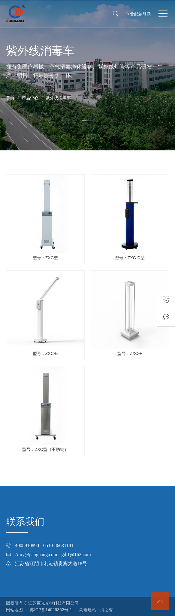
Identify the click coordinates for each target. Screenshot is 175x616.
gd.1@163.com (76, 554)
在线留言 (166, 317)
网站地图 (14, 609)
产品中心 (30, 97)
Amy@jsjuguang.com (36, 554)
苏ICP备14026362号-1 (51, 609)
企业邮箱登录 (138, 14)
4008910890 (27, 545)
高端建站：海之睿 (96, 609)
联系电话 (166, 299)
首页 (10, 97)
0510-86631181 (58, 545)
